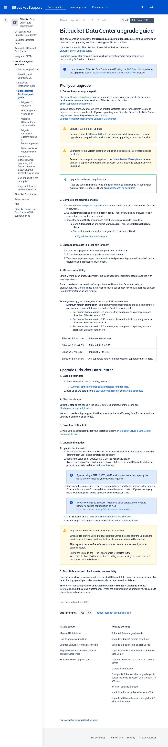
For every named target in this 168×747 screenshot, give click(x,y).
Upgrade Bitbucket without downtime (130, 639)
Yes (82, 612)
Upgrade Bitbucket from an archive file (28, 122)
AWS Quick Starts (135, 69)
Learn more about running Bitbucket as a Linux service (103, 509)
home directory (106, 465)
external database (133, 390)
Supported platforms (28, 69)
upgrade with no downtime (121, 188)
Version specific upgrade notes (92, 205)
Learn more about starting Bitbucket (113, 516)
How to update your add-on (73, 639)
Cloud (125, 20)
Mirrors (81, 287)
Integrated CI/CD (23, 56)
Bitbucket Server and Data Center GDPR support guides (25, 212)
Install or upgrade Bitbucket (125, 686)
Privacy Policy (98, 737)
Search (142, 7)
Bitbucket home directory (106, 390)
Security (131, 737)
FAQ (17, 204)
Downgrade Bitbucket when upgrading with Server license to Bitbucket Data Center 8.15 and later (134, 677)
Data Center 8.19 (142, 20)
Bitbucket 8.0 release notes (103, 134)
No (89, 612)
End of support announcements (76, 103)
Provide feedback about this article (113, 612)
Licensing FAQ (71, 59)
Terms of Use (116, 737)
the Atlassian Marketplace (127, 159)
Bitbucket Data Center (26, 194)
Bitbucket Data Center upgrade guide (26, 94)
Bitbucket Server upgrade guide (75, 50)
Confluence (75, 720)
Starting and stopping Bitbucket (76, 408)
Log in (151, 7)
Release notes (22, 199)
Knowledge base (78, 7)
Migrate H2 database (70, 633)
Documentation (55, 7)
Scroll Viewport (90, 720)
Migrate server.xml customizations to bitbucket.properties (31, 137)
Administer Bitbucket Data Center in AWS (116, 72)
